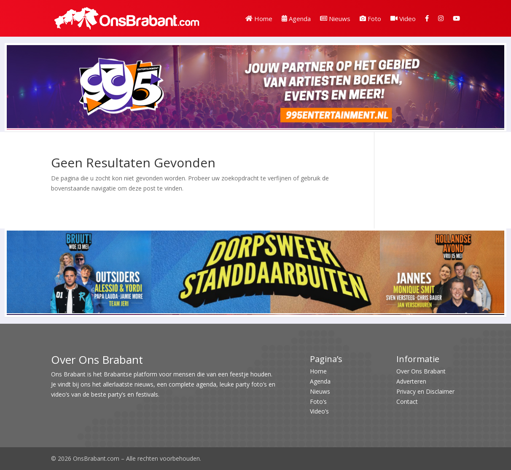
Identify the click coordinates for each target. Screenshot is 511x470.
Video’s (319, 411)
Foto (370, 18)
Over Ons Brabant (421, 371)
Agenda (296, 18)
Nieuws (335, 18)
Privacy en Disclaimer (425, 391)
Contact (407, 401)
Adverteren (411, 381)
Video (403, 18)
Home (258, 18)
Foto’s (318, 401)
